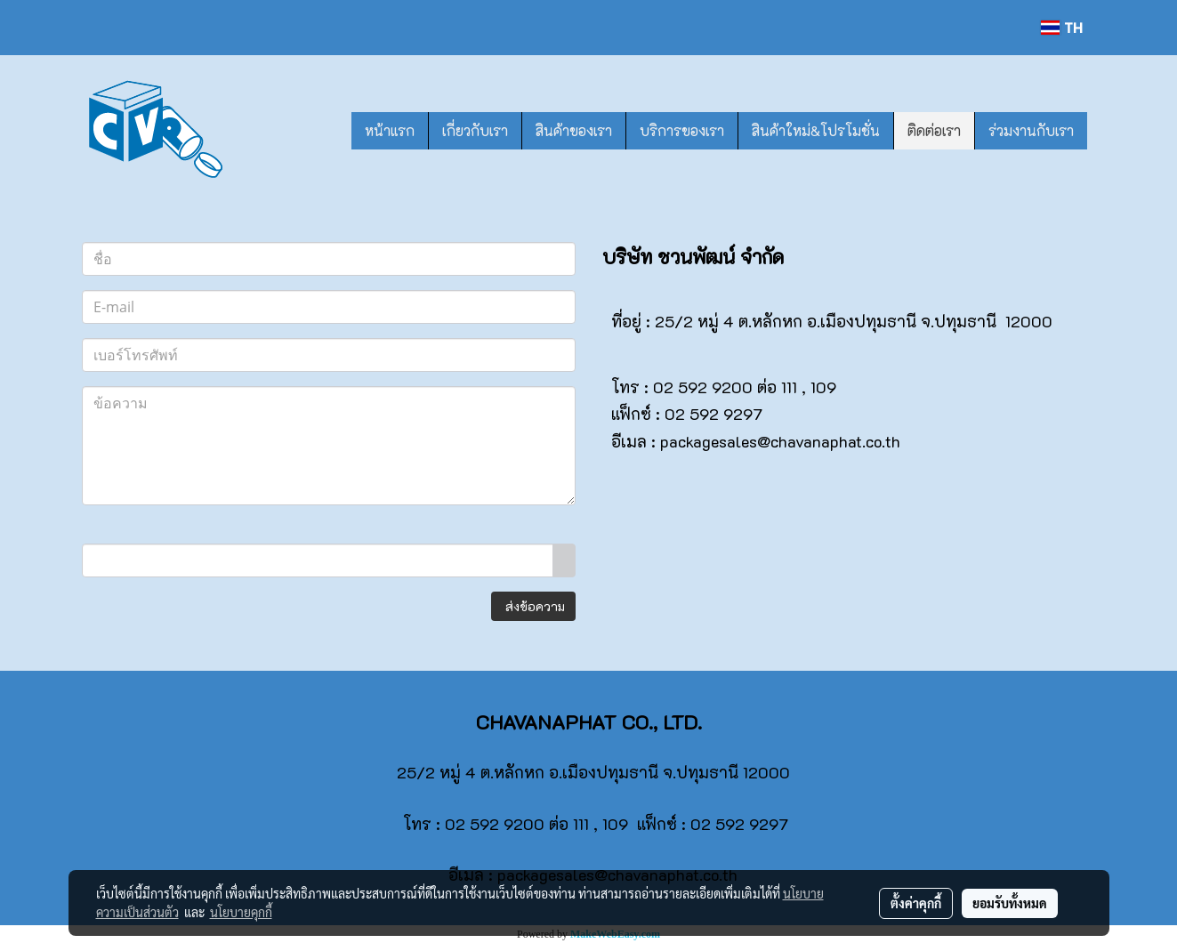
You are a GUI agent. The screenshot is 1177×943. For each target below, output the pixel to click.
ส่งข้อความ (533, 606)
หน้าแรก (390, 130)
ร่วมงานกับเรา (1031, 130)
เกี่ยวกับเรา (475, 130)
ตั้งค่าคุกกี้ (916, 903)
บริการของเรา (682, 130)
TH (1061, 27)
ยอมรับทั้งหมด (1009, 903)
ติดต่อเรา (934, 130)
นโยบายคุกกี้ (241, 912)
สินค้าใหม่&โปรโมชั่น (816, 130)
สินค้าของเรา (574, 130)
